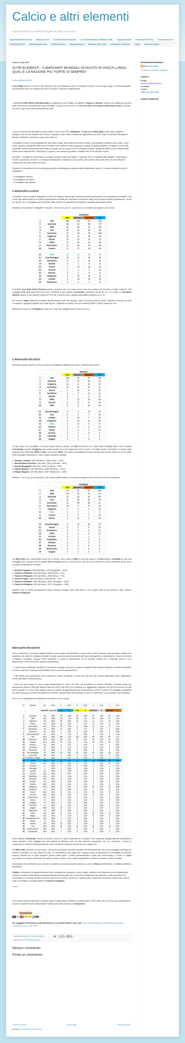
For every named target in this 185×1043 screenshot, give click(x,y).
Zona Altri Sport (151, 44)
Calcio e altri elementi (70, 16)
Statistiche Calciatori (120, 44)
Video (137, 44)
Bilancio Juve (42, 39)
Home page (72, 1025)
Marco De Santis (151, 66)
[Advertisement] (68, 55)
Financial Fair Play (144, 39)
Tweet (15, 886)
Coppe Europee (124, 39)
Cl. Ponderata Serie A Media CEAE (96, 39)
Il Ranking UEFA (17, 44)
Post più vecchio (124, 1025)
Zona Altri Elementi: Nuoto (30, 940)
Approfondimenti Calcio (21, 39)
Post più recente (19, 1025)
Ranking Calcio (58, 44)
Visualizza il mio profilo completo (154, 70)
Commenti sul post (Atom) (31, 1029)
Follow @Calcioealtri (150, 92)
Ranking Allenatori (38, 44)
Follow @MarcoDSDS (22, 80)
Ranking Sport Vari (97, 44)
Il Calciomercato (165, 39)
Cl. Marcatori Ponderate (65, 39)
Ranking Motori (77, 44)
